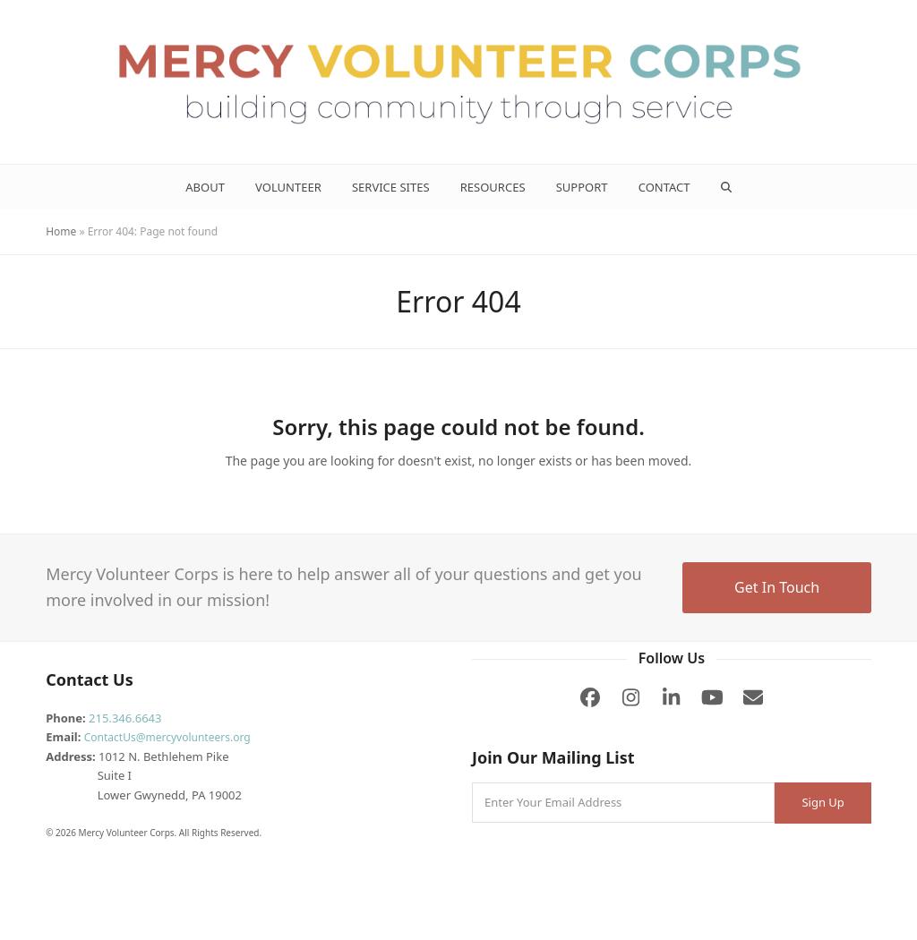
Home (61, 231)
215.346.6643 (125, 718)
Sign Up (822, 802)
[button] (726, 187)
